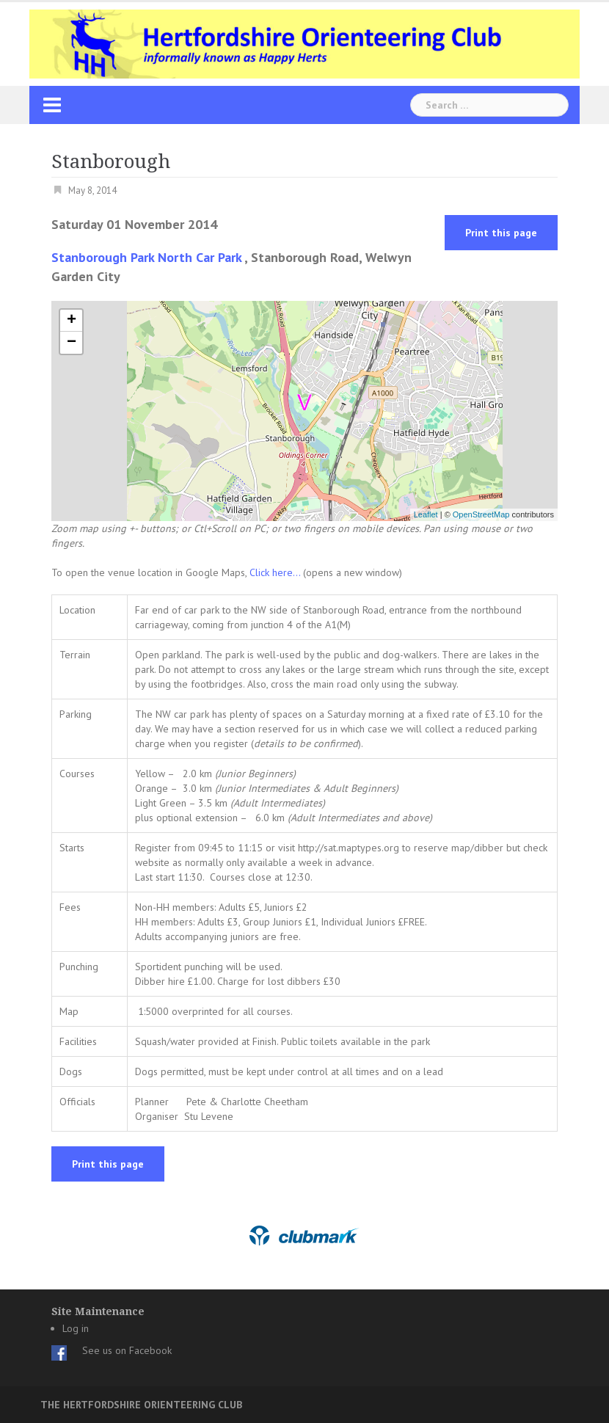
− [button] (71, 343)
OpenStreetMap (481, 514)
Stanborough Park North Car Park (146, 257)
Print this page (501, 232)
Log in (75, 1328)
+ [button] (71, 321)
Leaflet (426, 514)
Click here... (276, 572)
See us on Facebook (127, 1350)
